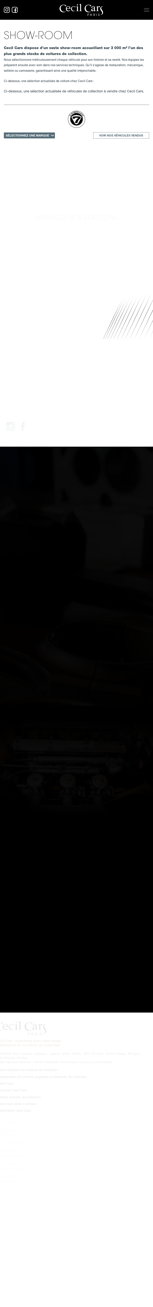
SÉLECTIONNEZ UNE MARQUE (27, 135)
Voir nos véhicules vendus (121, 135)
